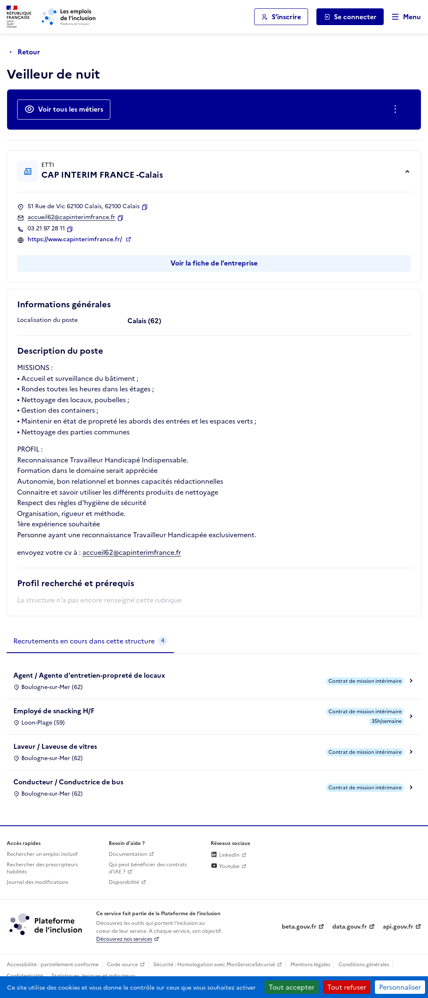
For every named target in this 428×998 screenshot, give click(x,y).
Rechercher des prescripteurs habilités (42, 868)
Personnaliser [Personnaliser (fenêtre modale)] (400, 987)
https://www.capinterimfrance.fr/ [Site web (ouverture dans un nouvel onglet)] (76, 239)
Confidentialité (25, 976)
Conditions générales (364, 964)
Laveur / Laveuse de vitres (55, 746)
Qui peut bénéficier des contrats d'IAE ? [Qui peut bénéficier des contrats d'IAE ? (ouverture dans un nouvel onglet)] (148, 868)
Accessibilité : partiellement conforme (53, 964)
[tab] (90, 641)
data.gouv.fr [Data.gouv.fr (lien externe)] (349, 926)
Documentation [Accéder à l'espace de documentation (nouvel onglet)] (128, 854)
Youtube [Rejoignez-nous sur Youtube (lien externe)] (225, 866)
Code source (122, 964)
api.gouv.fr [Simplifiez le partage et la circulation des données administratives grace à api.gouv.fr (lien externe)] (398, 926)
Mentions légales (310, 964)
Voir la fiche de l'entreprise (214, 263)
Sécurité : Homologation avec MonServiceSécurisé (214, 964)
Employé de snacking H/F (53, 711)
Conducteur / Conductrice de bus (68, 782)
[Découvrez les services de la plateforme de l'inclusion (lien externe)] (46, 924)
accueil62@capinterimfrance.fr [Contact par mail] (71, 217)
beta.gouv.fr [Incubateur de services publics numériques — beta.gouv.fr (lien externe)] (299, 926)
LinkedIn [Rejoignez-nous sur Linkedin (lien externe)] (225, 855)
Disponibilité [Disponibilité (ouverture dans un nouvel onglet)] (124, 882)
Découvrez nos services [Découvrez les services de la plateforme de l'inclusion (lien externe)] (124, 939)
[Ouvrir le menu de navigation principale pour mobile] (402, 17)
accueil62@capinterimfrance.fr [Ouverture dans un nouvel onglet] (131, 552)
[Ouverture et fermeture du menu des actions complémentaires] (397, 110)
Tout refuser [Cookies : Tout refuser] (346, 987)
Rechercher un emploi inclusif (42, 854)
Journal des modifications (37, 882)
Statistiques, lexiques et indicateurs (93, 976)
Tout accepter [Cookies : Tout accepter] (291, 987)
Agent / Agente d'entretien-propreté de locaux (89, 675)
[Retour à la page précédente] (27, 51)
